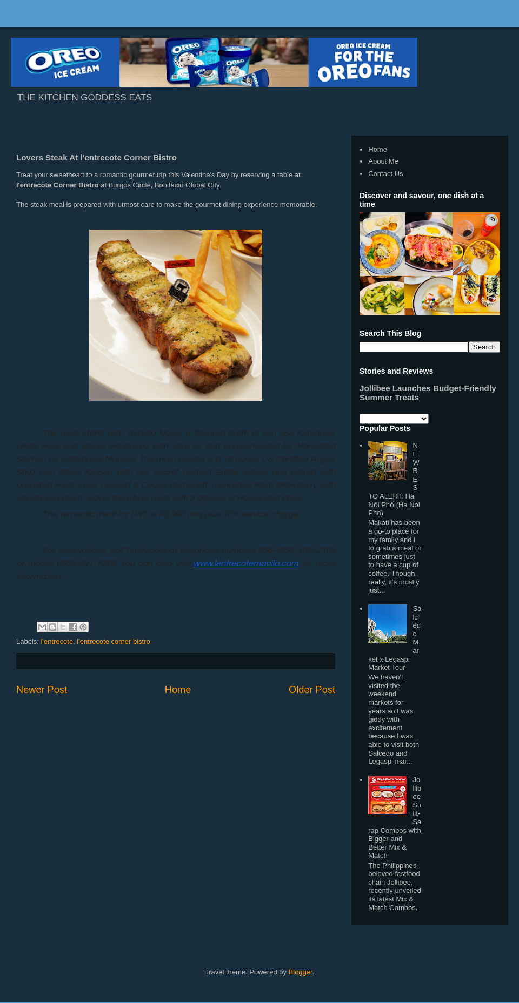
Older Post (312, 689)
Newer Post (41, 689)
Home (178, 689)
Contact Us (385, 174)
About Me (383, 161)
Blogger (300, 972)
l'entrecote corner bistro (113, 641)
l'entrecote (57, 641)
